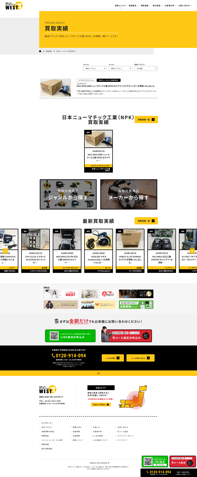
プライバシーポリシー (126, 441)
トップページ (47, 428)
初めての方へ (47, 432)
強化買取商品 (47, 453)
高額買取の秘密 (48, 436)
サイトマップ (122, 445)
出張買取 (76, 441)
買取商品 (132, 5)
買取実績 (144, 5)
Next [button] (190, 260)
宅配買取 (76, 436)
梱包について (78, 445)
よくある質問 (110, 363)
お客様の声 (169, 5)
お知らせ (96, 432)
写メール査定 (123, 436)
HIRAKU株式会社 (101, 468)
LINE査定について (100, 445)
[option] (98, 153)
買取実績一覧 (144, 121)
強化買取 (156, 5)
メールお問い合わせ (138, 363)
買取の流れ (77, 432)
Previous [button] (7, 260)
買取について (120, 5)
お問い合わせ (184, 5)
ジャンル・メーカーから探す (52, 445)
